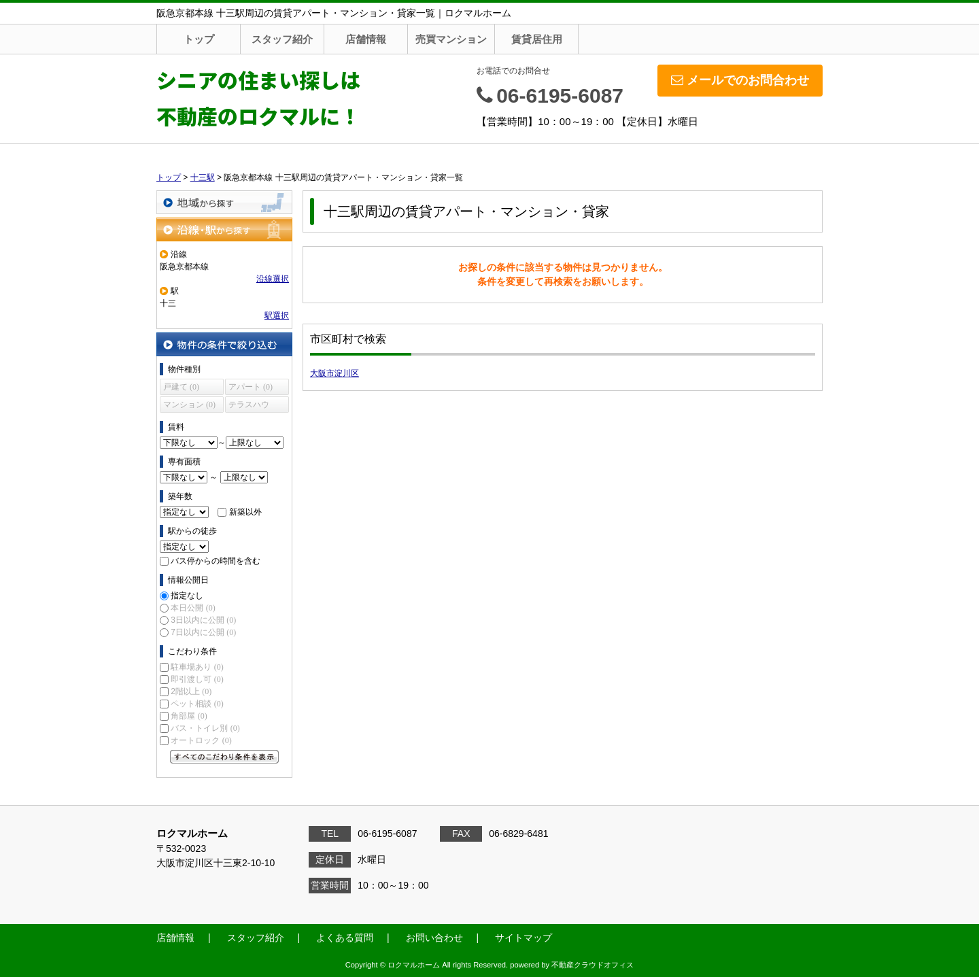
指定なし (187, 595)
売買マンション (451, 39)
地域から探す (224, 202)
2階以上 (191, 691)
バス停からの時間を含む (215, 561)
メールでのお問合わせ (740, 80)
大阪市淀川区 (334, 373)
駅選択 (276, 315)
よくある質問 (344, 937)
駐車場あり (197, 667)
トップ (199, 39)
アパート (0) (250, 387)
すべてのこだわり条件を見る (224, 757)
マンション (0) (189, 404)
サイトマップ (523, 937)
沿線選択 (272, 279)
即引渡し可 (197, 679)
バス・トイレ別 (205, 728)
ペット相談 (197, 703)
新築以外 (245, 512)
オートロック (201, 740)
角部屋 (189, 716)
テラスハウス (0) (248, 406)
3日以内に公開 (203, 620)
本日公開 (193, 608)
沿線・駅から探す (224, 229)
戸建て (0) (181, 387)
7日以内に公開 (203, 632)
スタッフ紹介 (282, 39)
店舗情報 (365, 39)
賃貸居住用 (536, 39)
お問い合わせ (434, 937)
